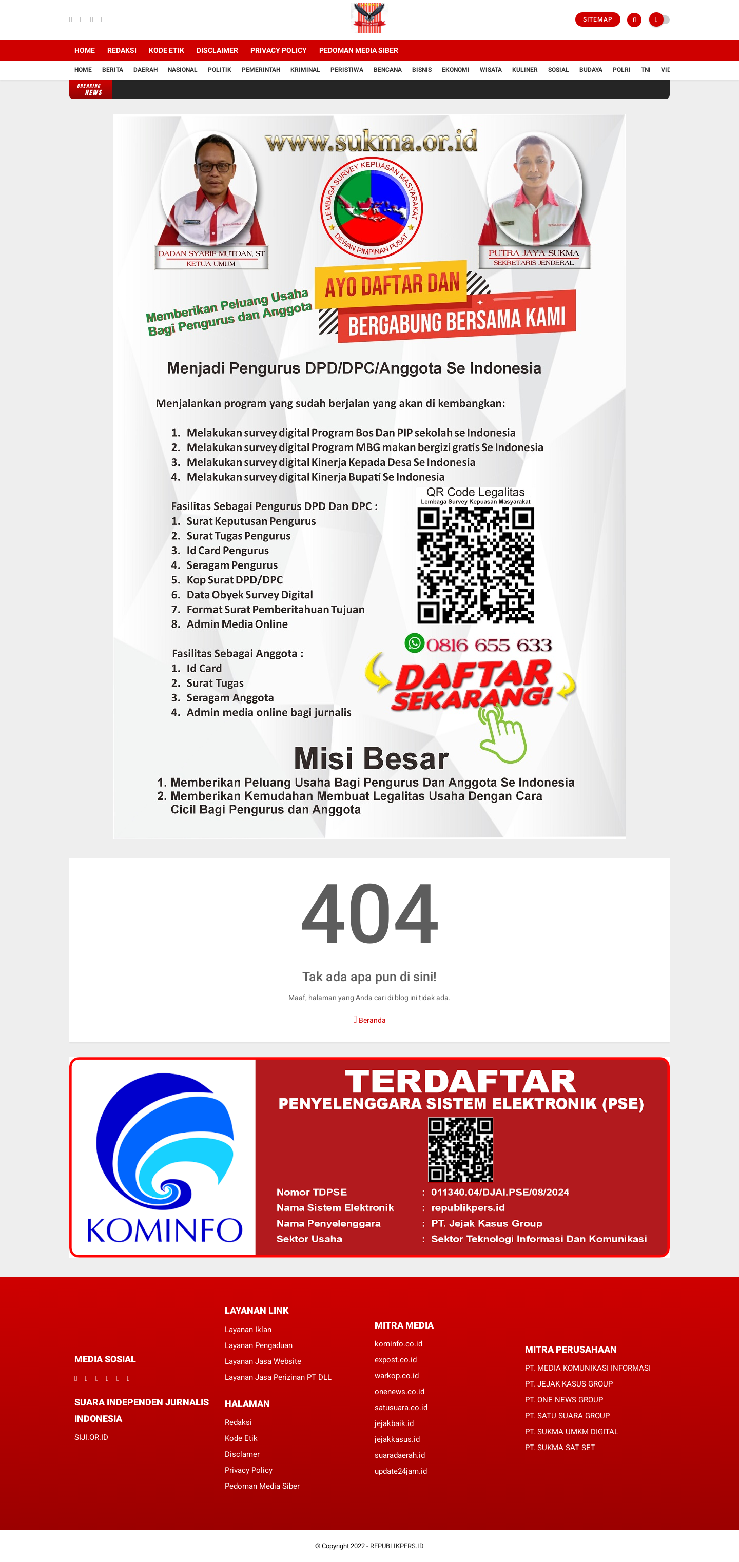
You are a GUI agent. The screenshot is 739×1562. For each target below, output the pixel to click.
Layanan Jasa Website (263, 1361)
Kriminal (305, 69)
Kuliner (525, 69)
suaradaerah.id (400, 1455)
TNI (646, 69)
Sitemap (598, 19)
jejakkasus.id (397, 1439)
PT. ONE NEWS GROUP (564, 1399)
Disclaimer (217, 50)
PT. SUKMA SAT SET (560, 1447)
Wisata (491, 69)
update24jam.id (401, 1471)
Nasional (183, 69)
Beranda (369, 1019)
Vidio (669, 69)
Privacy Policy (278, 50)
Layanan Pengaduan (259, 1345)
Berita (112, 69)
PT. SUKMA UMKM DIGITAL (571, 1431)
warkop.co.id (397, 1375)
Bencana (388, 69)
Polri (622, 69)
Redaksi (122, 50)
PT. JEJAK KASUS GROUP (569, 1384)
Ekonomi (456, 69)
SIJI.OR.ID (91, 1437)
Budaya (590, 69)
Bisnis (422, 69)
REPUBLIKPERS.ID (397, 1546)
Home (84, 50)
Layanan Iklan (248, 1329)
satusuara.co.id (401, 1407)
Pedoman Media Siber (358, 50)
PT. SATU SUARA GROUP (567, 1415)
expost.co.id (396, 1359)
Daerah (145, 69)
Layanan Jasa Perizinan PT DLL (278, 1377)
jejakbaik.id (394, 1423)
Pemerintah (261, 69)
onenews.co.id (399, 1391)
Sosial (558, 69)
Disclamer (242, 1454)
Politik (219, 69)
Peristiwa (346, 69)
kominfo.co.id (398, 1344)
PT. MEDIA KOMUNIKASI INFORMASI (588, 1368)
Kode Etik (166, 50)
